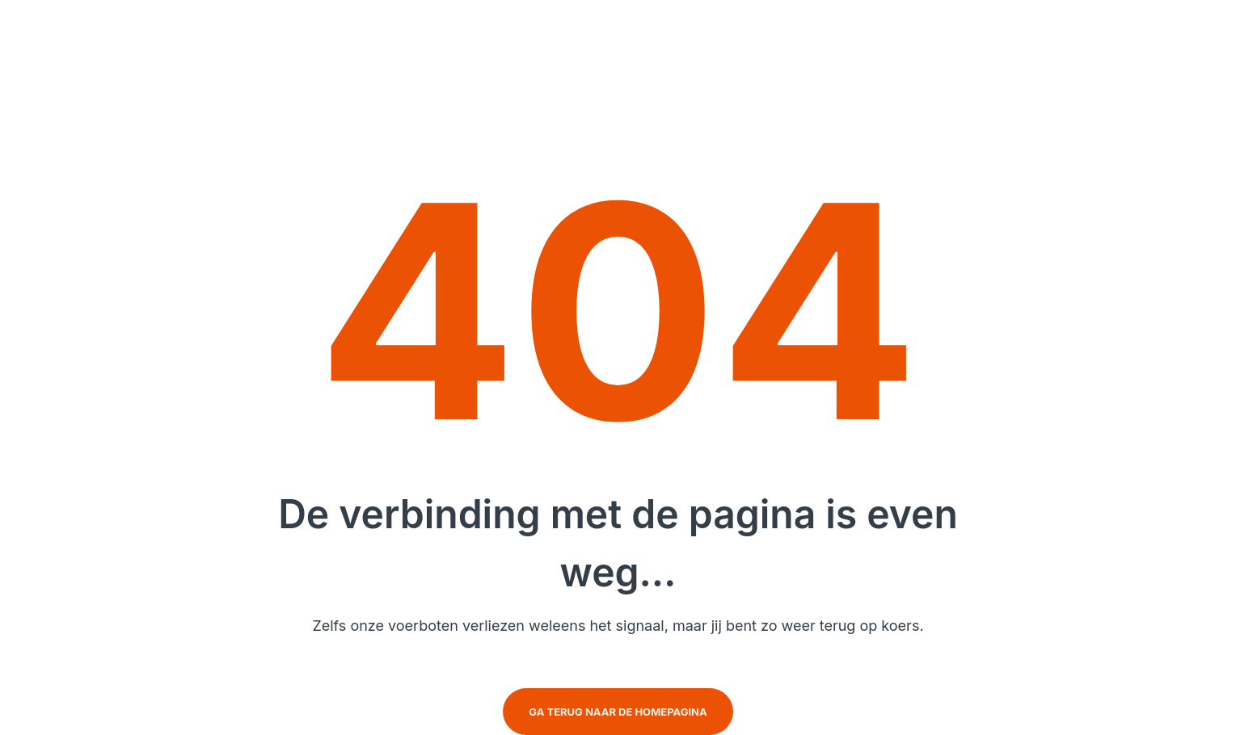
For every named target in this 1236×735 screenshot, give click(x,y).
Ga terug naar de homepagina (618, 711)
